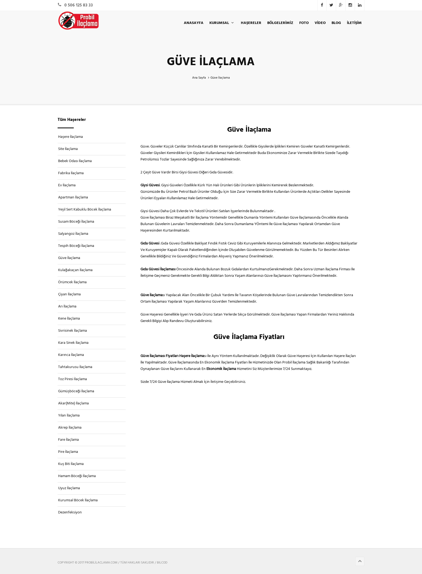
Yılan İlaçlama (69, 415)
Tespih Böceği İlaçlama (76, 246)
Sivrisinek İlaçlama (72, 331)
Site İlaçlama (68, 149)
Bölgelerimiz (280, 23)
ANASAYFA (193, 23)
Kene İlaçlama (69, 318)
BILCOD (162, 562)
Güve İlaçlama (69, 258)
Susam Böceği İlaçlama (76, 222)
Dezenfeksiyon (70, 512)
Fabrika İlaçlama (71, 173)
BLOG (336, 23)
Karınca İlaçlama (71, 355)
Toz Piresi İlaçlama (72, 379)
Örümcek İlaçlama (72, 282)
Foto (304, 23)
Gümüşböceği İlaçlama (76, 391)
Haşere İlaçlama (70, 137)
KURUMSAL (222, 23)
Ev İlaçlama (67, 185)
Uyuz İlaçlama (69, 488)
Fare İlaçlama (68, 440)
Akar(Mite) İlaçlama (73, 403)
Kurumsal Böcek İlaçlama (78, 500)
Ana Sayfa (199, 77)
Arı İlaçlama (67, 306)
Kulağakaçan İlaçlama (75, 270)
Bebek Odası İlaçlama (75, 161)
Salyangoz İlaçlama (73, 234)
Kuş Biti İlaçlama (71, 464)
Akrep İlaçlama (70, 427)
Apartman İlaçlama (73, 197)
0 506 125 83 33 (78, 5)
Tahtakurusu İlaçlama (75, 367)
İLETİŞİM (354, 23)
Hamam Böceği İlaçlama (77, 476)
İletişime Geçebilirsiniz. (228, 382)
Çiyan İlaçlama (69, 294)
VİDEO (320, 23)
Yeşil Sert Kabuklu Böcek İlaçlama (84, 209)
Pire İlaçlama (68, 452)
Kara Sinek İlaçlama (73, 343)
